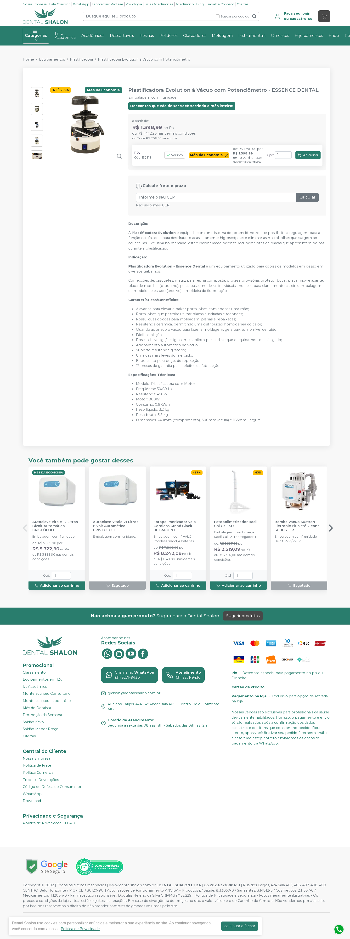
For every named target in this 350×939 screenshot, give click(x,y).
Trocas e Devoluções (41, 780)
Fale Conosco (60, 4)
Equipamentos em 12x (42, 679)
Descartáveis (122, 35)
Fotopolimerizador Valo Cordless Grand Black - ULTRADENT (174, 526)
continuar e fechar (239, 926)
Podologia (134, 4)
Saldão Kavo (33, 722)
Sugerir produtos (243, 616)
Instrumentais (251, 35)
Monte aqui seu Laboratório (47, 701)
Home (28, 59)
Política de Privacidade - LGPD (49, 823)
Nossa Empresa (35, 4)
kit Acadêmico (35, 686)
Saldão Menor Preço (40, 729)
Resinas (147, 35)
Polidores (168, 35)
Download (32, 801)
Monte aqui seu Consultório (47, 694)
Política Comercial (38, 772)
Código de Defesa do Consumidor (52, 787)
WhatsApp (81, 4)
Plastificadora (81, 59)
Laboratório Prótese (107, 4)
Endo (334, 35)
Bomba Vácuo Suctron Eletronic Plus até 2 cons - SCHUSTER (298, 526)
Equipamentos (309, 35)
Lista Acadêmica (65, 35)
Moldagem (222, 35)
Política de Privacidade (80, 929)
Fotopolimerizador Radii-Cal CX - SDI (236, 524)
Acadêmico (185, 4)
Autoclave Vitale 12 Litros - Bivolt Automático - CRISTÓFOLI (56, 526)
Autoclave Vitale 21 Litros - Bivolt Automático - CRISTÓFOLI (117, 526)
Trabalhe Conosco (220, 4)
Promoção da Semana (42, 715)
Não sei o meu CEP (152, 205)
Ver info (175, 155)
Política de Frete (37, 765)
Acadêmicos (92, 35)
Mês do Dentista (37, 708)
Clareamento (34, 672)
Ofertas (242, 4)
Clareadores (194, 35)
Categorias (36, 35)
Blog (200, 4)
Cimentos (280, 35)
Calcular (307, 197)
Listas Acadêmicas (159, 4)
